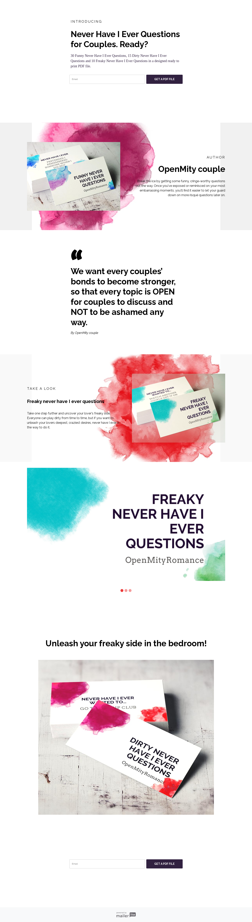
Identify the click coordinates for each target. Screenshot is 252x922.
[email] (107, 79)
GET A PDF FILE (164, 79)
